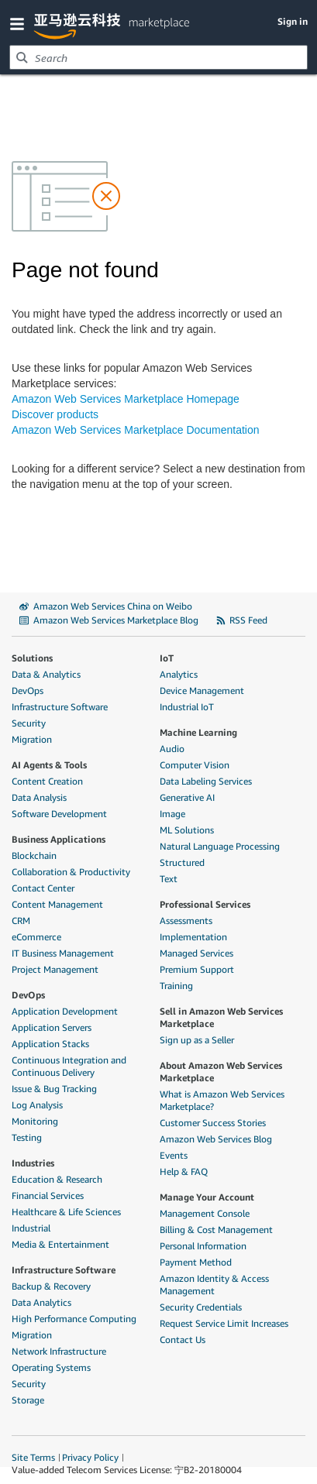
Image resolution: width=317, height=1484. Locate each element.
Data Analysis (39, 797)
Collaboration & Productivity (71, 872)
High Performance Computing (74, 1318)
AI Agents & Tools (49, 765)
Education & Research (57, 1179)
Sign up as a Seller (197, 1040)
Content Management (57, 904)
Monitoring (35, 1121)
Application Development (65, 1011)
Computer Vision (194, 765)
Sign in (292, 21)
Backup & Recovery (51, 1286)
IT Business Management (63, 953)
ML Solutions (187, 830)
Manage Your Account (207, 1197)
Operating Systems (51, 1367)
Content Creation (47, 781)
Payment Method (196, 1262)
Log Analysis (37, 1105)
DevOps (27, 690)
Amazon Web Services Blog (216, 1139)
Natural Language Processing (220, 846)
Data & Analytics (46, 674)
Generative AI (187, 797)
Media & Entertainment (60, 1244)
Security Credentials (201, 1307)
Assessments (186, 920)
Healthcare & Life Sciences (66, 1212)
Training (176, 985)
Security (29, 723)
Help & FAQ (184, 1171)
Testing (27, 1137)
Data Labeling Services (206, 781)
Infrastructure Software (60, 707)
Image (172, 813)
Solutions (32, 658)
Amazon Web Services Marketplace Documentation (136, 430)
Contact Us (182, 1339)
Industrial (31, 1228)
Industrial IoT (187, 707)
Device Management (202, 690)
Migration (32, 739)
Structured (182, 862)
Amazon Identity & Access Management (214, 1285)
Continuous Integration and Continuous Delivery (69, 1066)
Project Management (55, 969)
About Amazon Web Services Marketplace (221, 1072)
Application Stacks (50, 1043)
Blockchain (34, 855)
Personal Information (203, 1246)
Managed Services (196, 953)
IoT (167, 658)
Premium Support (197, 969)
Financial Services (48, 1195)
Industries (33, 1163)
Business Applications (58, 839)
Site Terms (33, 1457)
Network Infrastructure (59, 1351)
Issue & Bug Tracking (54, 1088)
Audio (172, 748)
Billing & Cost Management (216, 1229)
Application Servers (51, 1027)
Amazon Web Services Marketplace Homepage (125, 399)
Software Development (59, 813)
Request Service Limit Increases (224, 1323)
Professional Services (205, 904)
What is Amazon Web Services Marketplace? (222, 1100)
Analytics (179, 674)
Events (174, 1155)
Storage (28, 1400)
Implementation (193, 937)
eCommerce (36, 937)
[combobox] (158, 57)
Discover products (55, 414)
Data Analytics (41, 1302)
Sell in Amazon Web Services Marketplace (221, 1017)
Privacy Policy (90, 1457)
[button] (20, 23)
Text (168, 879)
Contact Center (43, 888)
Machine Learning (198, 732)
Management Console (205, 1213)
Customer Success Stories (213, 1122)
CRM (21, 920)
